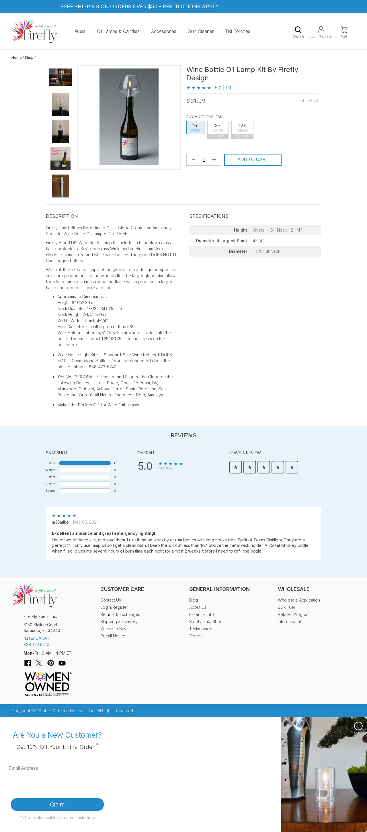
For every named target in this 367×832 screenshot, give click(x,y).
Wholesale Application (299, 600)
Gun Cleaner (201, 31)
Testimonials (200, 628)
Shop (29, 57)
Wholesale (294, 589)
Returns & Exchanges (120, 614)
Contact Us (110, 600)
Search (298, 32)
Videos (195, 635)
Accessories (163, 31)
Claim (57, 804)
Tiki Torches (237, 31)
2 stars (50, 484)
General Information (219, 589)
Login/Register (321, 32)
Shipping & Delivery (119, 621)
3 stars (50, 477)
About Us (197, 607)
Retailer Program (293, 614)
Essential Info (201, 614)
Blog (193, 600)
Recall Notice (112, 635)
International (289, 621)
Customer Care (122, 589)
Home (16, 57)
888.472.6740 (36, 644)
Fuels (80, 31)
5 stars (50, 463)
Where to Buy (113, 628)
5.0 (145, 466)
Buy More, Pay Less (204, 117)
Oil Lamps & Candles (118, 31)
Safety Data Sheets (207, 621)
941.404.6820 (36, 638)
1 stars (50, 490)
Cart (344, 32)
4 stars (50, 470)
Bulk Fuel (286, 607)
